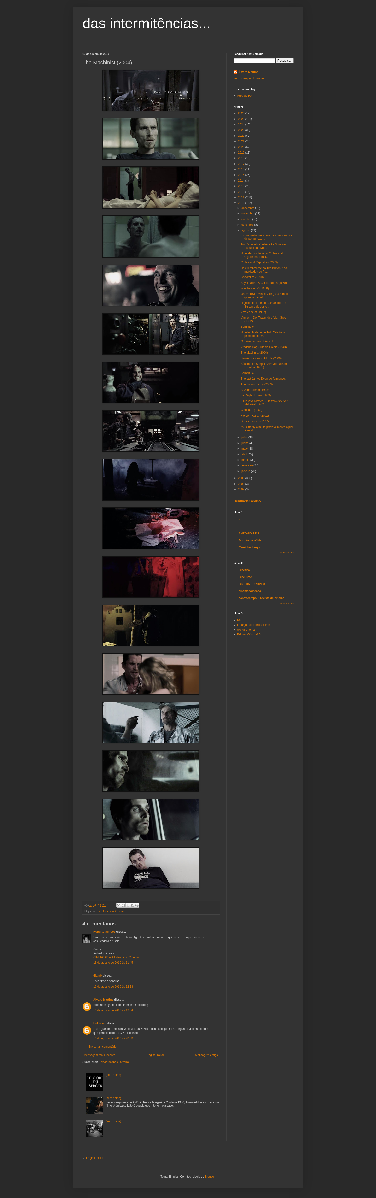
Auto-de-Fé (244, 95)
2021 (241, 141)
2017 (241, 164)
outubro (246, 219)
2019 (241, 152)
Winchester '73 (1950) (255, 288)
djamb (97, 975)
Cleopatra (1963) (251, 410)
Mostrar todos (287, 553)
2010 (241, 203)
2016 (241, 169)
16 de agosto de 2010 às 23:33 (113, 1038)
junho (245, 443)
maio (244, 448)
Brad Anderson (105, 911)
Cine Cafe (245, 577)
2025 (241, 119)
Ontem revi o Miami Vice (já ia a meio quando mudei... (264, 295)
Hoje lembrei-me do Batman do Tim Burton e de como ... (263, 304)
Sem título (247, 326)
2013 (241, 186)
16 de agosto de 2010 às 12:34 (113, 1010)
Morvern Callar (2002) (255, 415)
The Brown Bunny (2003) (257, 384)
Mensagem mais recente (99, 1055)
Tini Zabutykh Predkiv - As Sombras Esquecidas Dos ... (263, 246)
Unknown (99, 1023)
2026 (241, 113)
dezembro (248, 208)
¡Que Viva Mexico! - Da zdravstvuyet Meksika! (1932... (264, 402)
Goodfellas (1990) (252, 277)
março (245, 460)
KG (239, 620)
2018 (241, 158)
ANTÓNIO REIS (249, 533)
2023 (241, 130)
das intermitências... (146, 23)
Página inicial (155, 1055)
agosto (246, 230)
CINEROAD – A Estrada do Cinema (116, 957)
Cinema (119, 911)
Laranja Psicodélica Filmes (254, 625)
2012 (241, 192)
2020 (241, 147)
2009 (241, 478)
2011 (241, 197)
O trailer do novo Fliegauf (257, 341)
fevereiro (247, 465)
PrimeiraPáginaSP (249, 634)
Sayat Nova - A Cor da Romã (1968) (264, 283)
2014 (241, 180)
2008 (241, 484)
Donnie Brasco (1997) (255, 421)
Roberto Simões (104, 931)
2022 (241, 135)
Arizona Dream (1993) (255, 389)
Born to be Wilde (250, 540)
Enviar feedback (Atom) (114, 1062)
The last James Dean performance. (263, 378)
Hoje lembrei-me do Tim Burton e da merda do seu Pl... (264, 270)
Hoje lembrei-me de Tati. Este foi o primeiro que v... (263, 334)
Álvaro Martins (103, 999)
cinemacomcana (250, 591)
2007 (241, 489)
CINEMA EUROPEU (252, 584)
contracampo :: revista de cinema (261, 598)
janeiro (246, 471)
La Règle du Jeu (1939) (256, 395)
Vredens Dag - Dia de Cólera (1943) (264, 347)
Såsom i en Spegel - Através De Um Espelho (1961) (264, 365)
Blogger (210, 1176)
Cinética (244, 570)
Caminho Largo (249, 547)
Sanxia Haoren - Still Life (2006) (261, 358)
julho (244, 437)
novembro (248, 213)
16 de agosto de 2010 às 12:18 (113, 986)
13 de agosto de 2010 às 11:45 (113, 962)
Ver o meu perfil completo (250, 78)
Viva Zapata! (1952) (253, 312)
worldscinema (246, 629)
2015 (241, 175)
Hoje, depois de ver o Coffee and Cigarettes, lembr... (262, 255)
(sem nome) (113, 1075)
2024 (241, 124)
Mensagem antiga (206, 1055)
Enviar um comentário (102, 1046)
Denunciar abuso (247, 501)
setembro (247, 224)
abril (244, 454)
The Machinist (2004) (254, 352)
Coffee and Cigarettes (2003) (259, 262)
